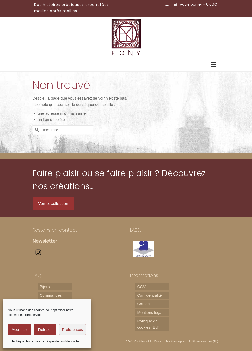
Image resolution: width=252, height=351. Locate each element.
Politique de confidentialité (61, 341)
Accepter (19, 329)
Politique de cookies (26, 341)
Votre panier (195, 4)
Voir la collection (53, 203)
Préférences (72, 329)
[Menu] (213, 64)
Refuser (45, 329)
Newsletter (45, 241)
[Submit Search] (36, 129)
